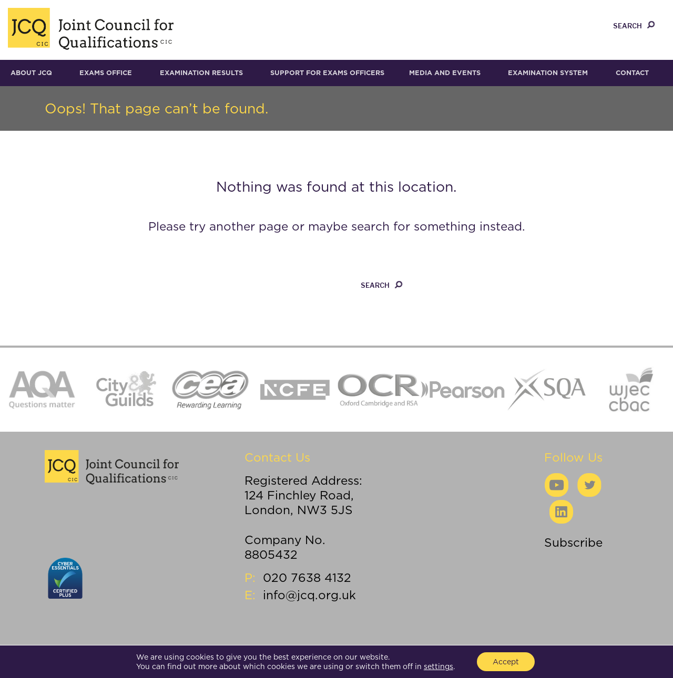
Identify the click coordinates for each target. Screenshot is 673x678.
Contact (632, 73)
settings (438, 666)
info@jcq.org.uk (309, 595)
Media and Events (445, 73)
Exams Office (105, 73)
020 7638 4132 (307, 577)
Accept (506, 662)
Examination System (548, 73)
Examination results (201, 73)
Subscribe (573, 542)
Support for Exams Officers (327, 73)
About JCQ (31, 73)
